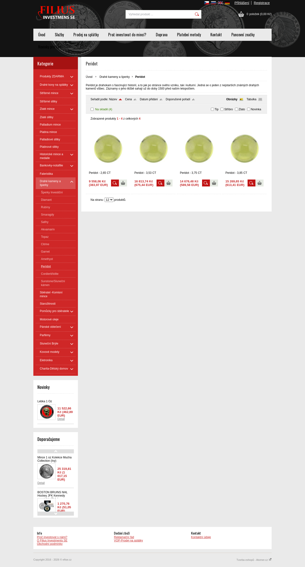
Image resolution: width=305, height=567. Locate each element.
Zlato (242, 109)
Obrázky (231, 99)
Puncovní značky (242, 34)
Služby (59, 34)
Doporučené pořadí (178, 99)
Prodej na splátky (86, 34)
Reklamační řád (124, 537)
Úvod (41, 34)
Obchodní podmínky (49, 544)
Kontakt (216, 34)
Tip (217, 109)
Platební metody (189, 34)
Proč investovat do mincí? (127, 34)
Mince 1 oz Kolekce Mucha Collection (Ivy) (54, 459)
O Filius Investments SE (52, 540)
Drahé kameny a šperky (115, 77)
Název (113, 99)
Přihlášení (241, 3)
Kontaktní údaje (201, 537)
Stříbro (228, 109)
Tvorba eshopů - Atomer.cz (254, 559)
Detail (61, 419)
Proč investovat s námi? (52, 537)
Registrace (262, 3)
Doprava (162, 34)
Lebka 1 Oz (44, 401)
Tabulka (251, 99)
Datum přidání (149, 99)
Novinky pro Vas (49, 47)
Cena (128, 99)
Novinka (256, 109)
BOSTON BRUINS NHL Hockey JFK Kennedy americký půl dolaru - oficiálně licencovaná (52, 497)
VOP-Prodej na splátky (128, 540)
